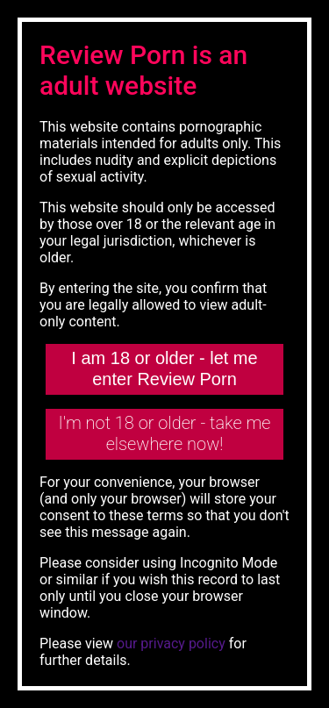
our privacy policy (171, 643)
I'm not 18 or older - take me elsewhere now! (165, 433)
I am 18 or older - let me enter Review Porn (164, 368)
